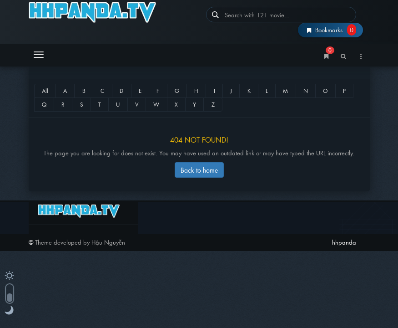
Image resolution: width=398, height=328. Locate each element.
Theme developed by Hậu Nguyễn (80, 242)
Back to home (199, 169)
